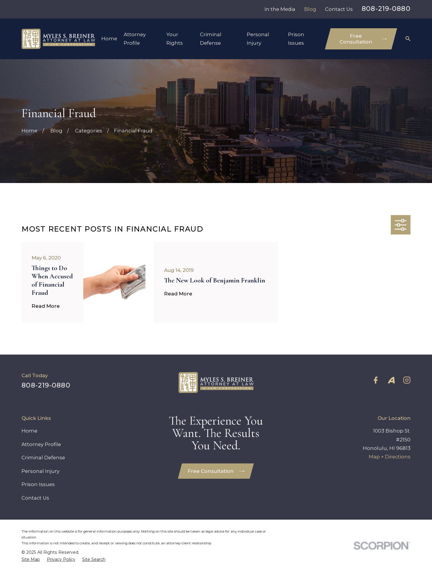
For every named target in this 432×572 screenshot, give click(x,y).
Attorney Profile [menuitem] (135, 38)
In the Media (279, 9)
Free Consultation (363, 39)
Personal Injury (40, 471)
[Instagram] (406, 380)
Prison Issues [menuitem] (296, 38)
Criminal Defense (43, 457)
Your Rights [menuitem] (174, 38)
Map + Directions (390, 457)
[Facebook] (375, 380)
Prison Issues (38, 484)
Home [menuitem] (109, 38)
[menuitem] (30, 559)
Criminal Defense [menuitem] (210, 38)
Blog (310, 9)
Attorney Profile (41, 444)
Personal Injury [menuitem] (258, 38)
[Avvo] (391, 380)
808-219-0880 (386, 8)
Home (29, 431)
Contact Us (339, 9)
